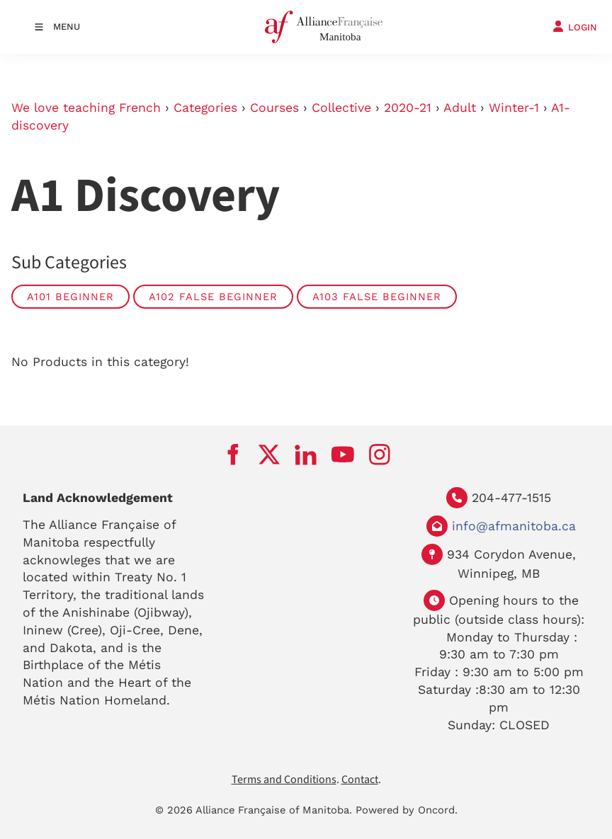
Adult (459, 108)
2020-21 (407, 108)
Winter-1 (514, 108)
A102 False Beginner (213, 296)
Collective (341, 108)
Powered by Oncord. (407, 810)
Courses (274, 108)
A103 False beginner (376, 296)
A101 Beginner (70, 296)
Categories (205, 108)
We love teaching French (86, 108)
